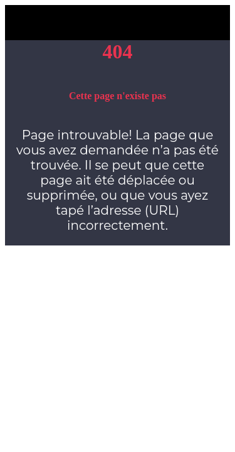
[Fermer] (22, 22)
